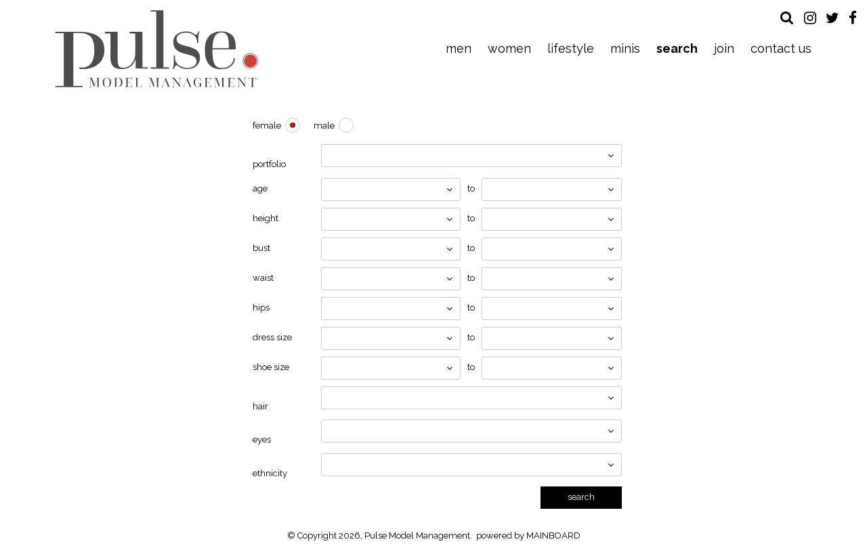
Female (267, 125)
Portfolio (269, 164)
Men (458, 48)
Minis (625, 48)
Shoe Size (271, 367)
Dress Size (272, 337)
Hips (261, 307)
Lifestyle (570, 48)
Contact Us (780, 48)
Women (509, 48)
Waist (263, 278)
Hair (260, 406)
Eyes (262, 439)
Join (724, 48)
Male (324, 125)
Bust (261, 248)
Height (265, 218)
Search (677, 48)
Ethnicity (270, 473)
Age (260, 188)
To (471, 188)
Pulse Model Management (156, 48)
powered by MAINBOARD (528, 535)
